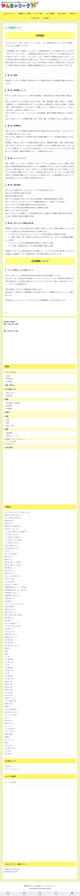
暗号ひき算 (8, 684)
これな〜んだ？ (10, 631)
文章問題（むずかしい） (13, 595)
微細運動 (9, 406)
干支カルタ (8, 745)
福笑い (7, 742)
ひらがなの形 (9, 581)
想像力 (8, 376)
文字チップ (8, 551)
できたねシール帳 (11, 584)
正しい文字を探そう (11, 554)
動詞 (6, 651)
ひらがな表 (8, 693)
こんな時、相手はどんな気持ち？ (16, 532)
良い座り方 (8, 754)
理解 (7, 423)
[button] (75, 783)
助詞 (6, 654)
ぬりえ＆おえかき (11, 712)
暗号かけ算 (8, 687)
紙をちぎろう (9, 523)
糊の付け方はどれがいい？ (14, 515)
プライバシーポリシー (12, 769)
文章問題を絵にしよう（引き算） (16, 587)
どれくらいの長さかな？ (13, 576)
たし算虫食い (9, 659)
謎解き (7, 706)
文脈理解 (9, 381)
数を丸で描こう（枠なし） (14, 565)
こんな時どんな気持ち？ (13, 537)
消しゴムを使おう (11, 623)
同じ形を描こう (10, 640)
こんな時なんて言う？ (12, 543)
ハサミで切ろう (10, 731)
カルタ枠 (8, 751)
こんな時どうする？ (11, 534)
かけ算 (7, 673)
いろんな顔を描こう (11, 709)
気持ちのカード (10, 612)
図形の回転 (8, 734)
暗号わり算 (8, 690)
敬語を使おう (9, 520)
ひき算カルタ (9, 670)
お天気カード (9, 629)
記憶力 (7, 412)
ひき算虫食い (9, 668)
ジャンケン (8, 726)
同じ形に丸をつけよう (12, 645)
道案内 (7, 737)
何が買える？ (9, 601)
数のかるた (8, 557)
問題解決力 (10, 379)
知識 (7, 420)
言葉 (6, 416)
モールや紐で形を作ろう (13, 518)
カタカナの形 (9, 579)
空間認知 (9, 396)
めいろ (7, 717)
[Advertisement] (40, 348)
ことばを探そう (10, 729)
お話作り (8, 648)
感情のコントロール (13, 436)
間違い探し (8, 704)
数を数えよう (9, 568)
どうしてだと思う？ (11, 715)
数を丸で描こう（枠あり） (14, 562)
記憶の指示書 (9, 606)
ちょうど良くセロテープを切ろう (16, 512)
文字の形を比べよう (11, 548)
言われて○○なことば (12, 529)
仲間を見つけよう (11, 637)
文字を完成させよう (11, 545)
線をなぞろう (9, 723)
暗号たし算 (8, 681)
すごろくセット (10, 740)
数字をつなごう (10, 573)
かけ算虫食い (9, 676)
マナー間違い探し (11, 701)
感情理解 (9, 433)
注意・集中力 (9, 385)
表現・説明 (10, 425)
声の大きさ (8, 720)
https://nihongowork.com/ (11, 871)
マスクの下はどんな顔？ (13, 626)
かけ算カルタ (9, 679)
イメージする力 (10, 372)
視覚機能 (9, 408)
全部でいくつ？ (10, 698)
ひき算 (7, 665)
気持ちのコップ (10, 609)
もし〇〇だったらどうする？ (14, 604)
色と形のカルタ (10, 748)
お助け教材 (9, 447)
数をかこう (8, 559)
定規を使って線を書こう (13, 526)
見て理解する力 (10, 389)
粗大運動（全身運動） (13, 403)
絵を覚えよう (9, 618)
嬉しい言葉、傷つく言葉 (13, 615)
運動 (6, 399)
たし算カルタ (9, 662)
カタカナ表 (8, 695)
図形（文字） (10, 393)
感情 (6, 429)
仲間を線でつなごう (11, 634)
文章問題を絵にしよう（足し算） (16, 590)
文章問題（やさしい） (12, 593)
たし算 (7, 656)
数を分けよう (9, 570)
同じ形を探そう (10, 643)
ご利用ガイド (9, 766)
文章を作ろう (9, 598)
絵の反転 (8, 620)
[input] (40, 783)
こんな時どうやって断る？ (14, 540)
